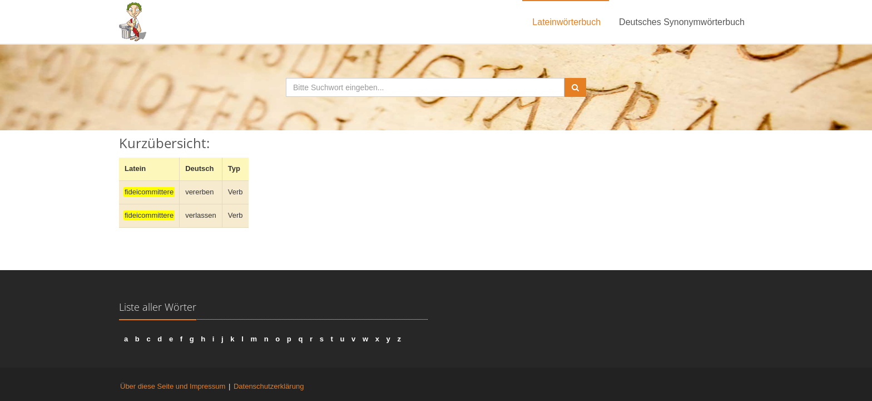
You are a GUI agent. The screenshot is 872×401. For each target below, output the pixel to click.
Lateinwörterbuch (566, 22)
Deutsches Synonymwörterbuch (682, 22)
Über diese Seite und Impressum (172, 386)
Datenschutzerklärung (269, 386)
